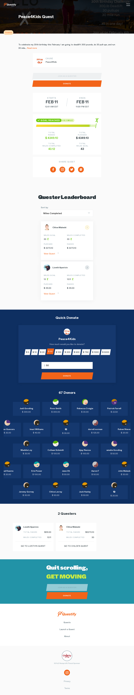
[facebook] (53, 169)
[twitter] (72, 169)
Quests (67, 622)
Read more (32, 48)
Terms (67, 688)
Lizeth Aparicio (60, 267)
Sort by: (44, 207)
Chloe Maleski (59, 227)
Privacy (67, 681)
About (67, 636)
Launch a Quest (67, 629)
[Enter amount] (67, 365)
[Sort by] (67, 213)
